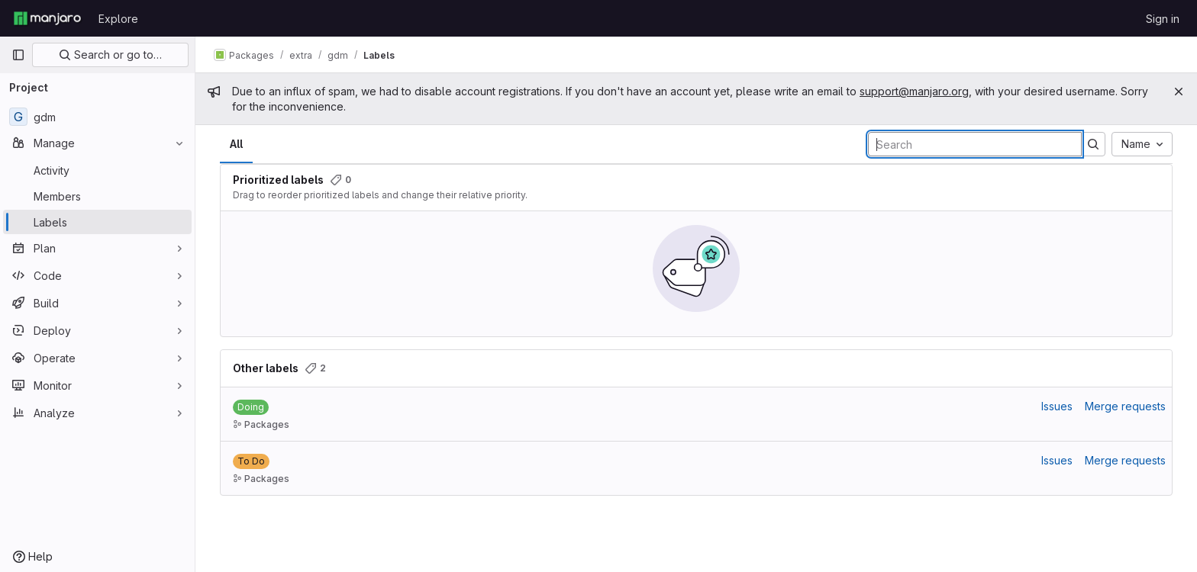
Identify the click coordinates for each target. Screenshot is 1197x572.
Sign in (1162, 18)
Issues (1057, 406)
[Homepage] (47, 18)
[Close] (1179, 91)
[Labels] (97, 222)
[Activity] (97, 170)
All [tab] (236, 143)
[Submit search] (1093, 144)
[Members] (97, 196)
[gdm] (97, 116)
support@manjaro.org (914, 91)
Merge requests (1125, 406)
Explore (118, 18)
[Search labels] (975, 144)
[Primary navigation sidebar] (18, 55)
